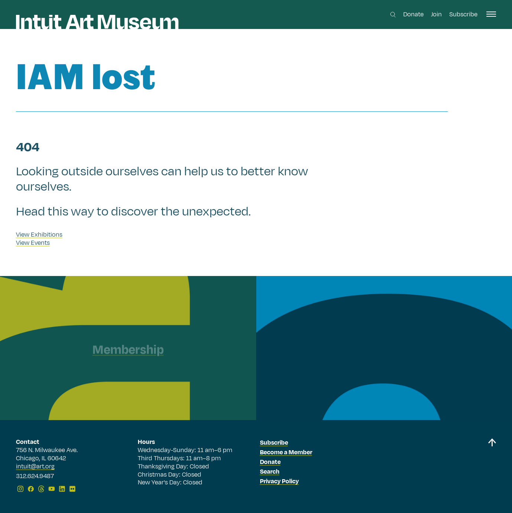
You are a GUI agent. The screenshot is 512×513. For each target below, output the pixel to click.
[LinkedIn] (62, 489)
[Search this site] (393, 14)
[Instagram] (20, 489)
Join (436, 14)
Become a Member (286, 452)
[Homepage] (97, 22)
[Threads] (41, 489)
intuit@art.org (35, 466)
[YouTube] (51, 489)
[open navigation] (491, 14)
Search (270, 471)
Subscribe (463, 14)
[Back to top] (492, 466)
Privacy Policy (279, 481)
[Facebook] (30, 489)
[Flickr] (72, 489)
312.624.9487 (35, 477)
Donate (413, 14)
